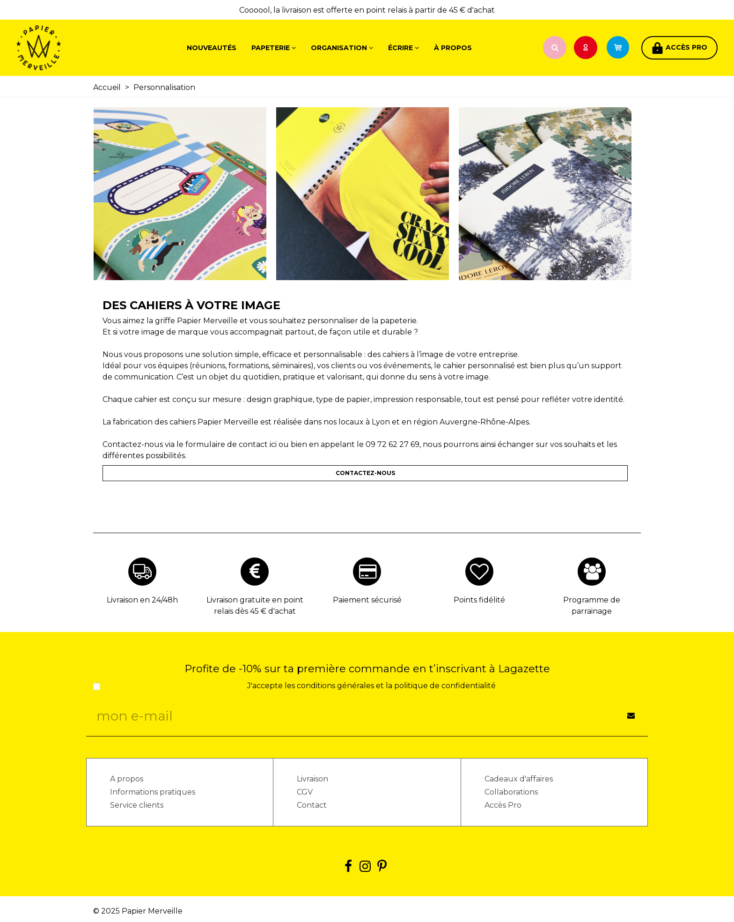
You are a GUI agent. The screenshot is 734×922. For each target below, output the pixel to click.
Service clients (136, 805)
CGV (305, 792)
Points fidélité (479, 599)
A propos (126, 778)
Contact (312, 805)
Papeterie (270, 48)
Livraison (312, 778)
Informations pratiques (152, 792)
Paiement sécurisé (367, 599)
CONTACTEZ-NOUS (365, 472)
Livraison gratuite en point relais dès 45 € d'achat (254, 605)
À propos (453, 48)
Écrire (400, 48)
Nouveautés (211, 48)
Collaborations (511, 792)
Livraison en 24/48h (142, 599)
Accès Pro (502, 805)
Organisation (339, 48)
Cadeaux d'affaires (518, 778)
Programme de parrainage (591, 605)
